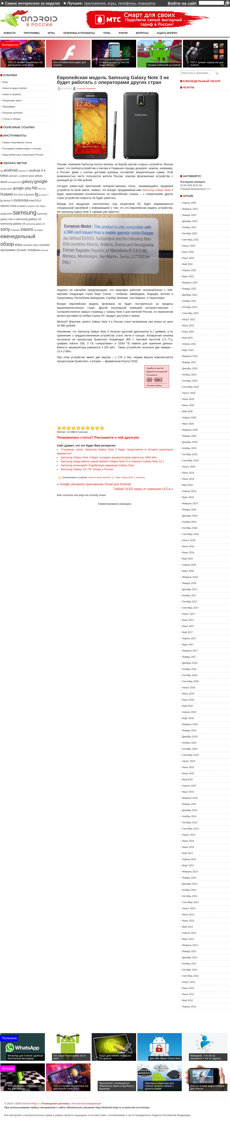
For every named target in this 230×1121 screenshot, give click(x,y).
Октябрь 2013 (189, 896)
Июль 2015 (188, 767)
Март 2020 (188, 423)
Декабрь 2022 (189, 221)
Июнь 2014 (188, 847)
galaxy (27, 181)
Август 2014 (188, 834)
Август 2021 (188, 319)
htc (35, 187)
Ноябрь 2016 (189, 669)
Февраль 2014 (190, 871)
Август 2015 (188, 761)
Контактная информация (86, 1103)
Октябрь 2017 (189, 601)
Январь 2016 (189, 730)
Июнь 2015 (188, 773)
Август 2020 (188, 393)
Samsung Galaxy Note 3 (157, 190)
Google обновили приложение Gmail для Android (95, 484)
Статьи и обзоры (11, 119)
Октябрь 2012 (189, 969)
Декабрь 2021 (189, 295)
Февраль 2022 (190, 282)
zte (35, 230)
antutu (39, 175)
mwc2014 (35, 200)
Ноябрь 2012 (189, 963)
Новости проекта (11, 94)
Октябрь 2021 (189, 307)
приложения (95, 3)
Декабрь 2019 (189, 442)
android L (13, 176)
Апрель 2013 (189, 933)
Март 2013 (188, 939)
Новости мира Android (14, 88)
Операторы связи (12, 100)
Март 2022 (188, 276)
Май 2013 (187, 926)
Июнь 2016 (188, 699)
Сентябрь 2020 (190, 387)
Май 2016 (187, 706)
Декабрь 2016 (189, 663)
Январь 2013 (189, 951)
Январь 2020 (189, 436)
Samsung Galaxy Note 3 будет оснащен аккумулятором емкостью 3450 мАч (109, 457)
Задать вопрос (167, 33)
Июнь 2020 (188, 405)
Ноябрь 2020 (189, 374)
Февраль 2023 (190, 209)
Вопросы (142, 33)
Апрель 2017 (189, 638)
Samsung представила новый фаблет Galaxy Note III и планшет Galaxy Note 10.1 (112, 461)
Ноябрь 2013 (189, 890)
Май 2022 (187, 264)
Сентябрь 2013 (190, 902)
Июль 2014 (188, 841)
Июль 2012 (188, 988)
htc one (42, 188)
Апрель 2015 (189, 785)
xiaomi (26, 229)
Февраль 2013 (190, 945)
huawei (6, 194)
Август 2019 (188, 466)
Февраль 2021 (190, 356)
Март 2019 (188, 497)
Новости (9, 33)
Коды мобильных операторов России (22, 154)
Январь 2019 (189, 509)
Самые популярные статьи (17, 142)
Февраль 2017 (190, 650)
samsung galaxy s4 (28, 219)
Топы (106, 33)
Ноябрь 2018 (189, 522)
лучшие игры (30, 244)
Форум (123, 33)
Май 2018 (187, 558)
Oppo (42, 206)
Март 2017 (188, 644)
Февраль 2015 (190, 798)
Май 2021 (187, 337)
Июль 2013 (188, 914)
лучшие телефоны (28, 250)
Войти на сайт (182, 3)
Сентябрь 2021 (190, 313)
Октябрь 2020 (189, 380)
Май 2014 (187, 853)
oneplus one (33, 206)
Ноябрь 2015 (189, 742)
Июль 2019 (188, 472)
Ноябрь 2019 (189, 448)
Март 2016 (188, 718)
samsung (25, 212)
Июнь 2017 (188, 626)
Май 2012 (187, 1000)
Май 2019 (187, 485)
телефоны (127, 3)
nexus (4, 206)
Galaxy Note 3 (128, 477)
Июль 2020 (188, 399)
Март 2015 (188, 791)
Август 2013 (188, 908)
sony (5, 229)
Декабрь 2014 (189, 810)
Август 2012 (188, 982)
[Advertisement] (90, 397)
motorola (21, 200)
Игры (51, 33)
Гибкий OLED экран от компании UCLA (142, 489)
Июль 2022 (188, 252)
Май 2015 (187, 779)
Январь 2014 (189, 877)
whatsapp (15, 230)
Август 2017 (188, 614)
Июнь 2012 (188, 994)
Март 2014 (188, 865)
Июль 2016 (188, 693)
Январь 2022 (189, 288)
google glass (6, 188)
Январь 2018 (189, 583)
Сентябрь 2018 (190, 534)
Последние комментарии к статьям (21, 148)
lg (36, 194)
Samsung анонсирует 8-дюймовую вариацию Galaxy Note (97, 465)
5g (1, 170)
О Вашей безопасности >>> (195, 189)
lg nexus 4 (43, 195)
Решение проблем (12, 112)
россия (44, 250)
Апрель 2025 (189, 202)
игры (111, 3)
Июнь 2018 (188, 552)
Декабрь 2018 (189, 515)
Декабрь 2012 (189, 957)
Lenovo (29, 194)
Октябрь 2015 (189, 749)
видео (40, 230)
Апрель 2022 (189, 270)
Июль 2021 (188, 325)
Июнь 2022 (188, 258)
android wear (26, 175)
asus (3, 182)
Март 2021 (188, 350)
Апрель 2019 (189, 491)
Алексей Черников (86, 88)
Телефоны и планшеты (79, 33)
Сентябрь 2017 (190, 607)
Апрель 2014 (189, 859)
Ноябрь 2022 (189, 227)
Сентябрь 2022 (190, 239)
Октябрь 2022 (189, 233)
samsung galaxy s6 (35, 224)
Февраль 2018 (190, 577)
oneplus (21, 205)
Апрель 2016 (189, 712)
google (40, 181)
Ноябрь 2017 (189, 595)
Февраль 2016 (190, 724)
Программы (32, 33)
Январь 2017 (189, 657)
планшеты (147, 3)
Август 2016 (188, 687)
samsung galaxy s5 (12, 223)
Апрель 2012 (189, 1006)
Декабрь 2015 (189, 736)
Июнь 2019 (188, 479)
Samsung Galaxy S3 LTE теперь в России (87, 469)
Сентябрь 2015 (190, 755)
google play (22, 188)
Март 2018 (188, 571)
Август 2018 (188, 540)
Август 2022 (188, 245)
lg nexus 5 (6, 200)
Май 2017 (187, 632)
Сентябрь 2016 (190, 681)
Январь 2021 (189, 362)
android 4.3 (23, 171)
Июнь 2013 (188, 920)
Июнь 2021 (188, 331)
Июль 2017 (188, 620)
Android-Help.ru (31, 1103)
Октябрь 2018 (189, 528)
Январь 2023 (189, 215)
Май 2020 (187, 411)
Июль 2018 (188, 546)
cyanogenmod (14, 182)
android (10, 170)
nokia (13, 205)
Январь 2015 (189, 804)
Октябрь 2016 (189, 675)
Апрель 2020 (189, 417)
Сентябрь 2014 (190, 828)
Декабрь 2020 (189, 368)
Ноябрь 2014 (189, 816)
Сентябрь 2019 (190, 460)
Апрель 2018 (189, 564)
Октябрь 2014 (189, 822)
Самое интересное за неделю (32, 3)
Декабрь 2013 (189, 884)
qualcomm (6, 213)
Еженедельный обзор (202, 81)
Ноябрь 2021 (189, 301)
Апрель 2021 (189, 344)
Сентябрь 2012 (190, 976)
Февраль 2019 (190, 503)
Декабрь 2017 (189, 589)
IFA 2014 (19, 194)
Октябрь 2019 (189, 454)
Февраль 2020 (190, 429)
